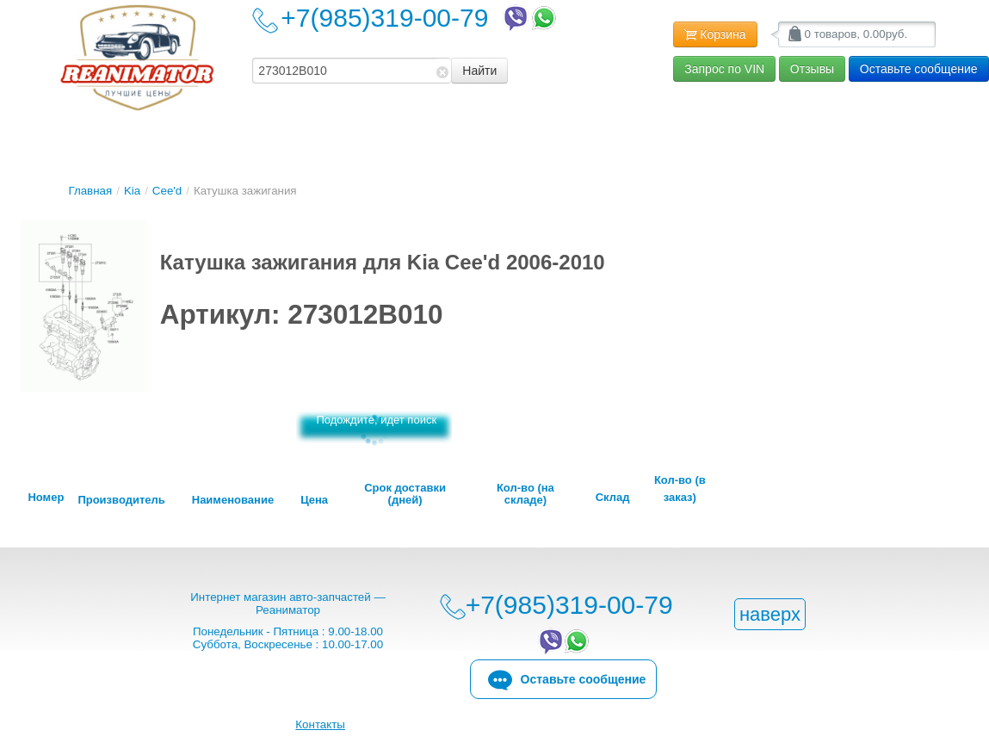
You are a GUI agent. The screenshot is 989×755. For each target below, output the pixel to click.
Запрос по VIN (724, 69)
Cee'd (167, 190)
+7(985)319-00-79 (420, 17)
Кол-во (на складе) (525, 494)
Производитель (120, 500)
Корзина (714, 35)
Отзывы (812, 69)
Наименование (233, 500)
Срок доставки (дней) (405, 494)
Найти (479, 70)
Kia (132, 190)
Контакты (320, 724)
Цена (314, 500)
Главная (90, 190)
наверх (769, 614)
